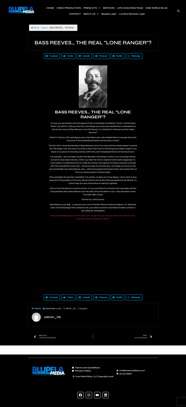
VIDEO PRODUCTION (69, 8)
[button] (52, 56)
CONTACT (75, 14)
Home (35, 28)
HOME (50, 8)
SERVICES (109, 8)
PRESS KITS (92, 8)
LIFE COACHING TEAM (130, 8)
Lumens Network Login (132, 14)
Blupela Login (108, 14)
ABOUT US (91, 14)
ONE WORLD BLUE (157, 8)
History (44, 28)
